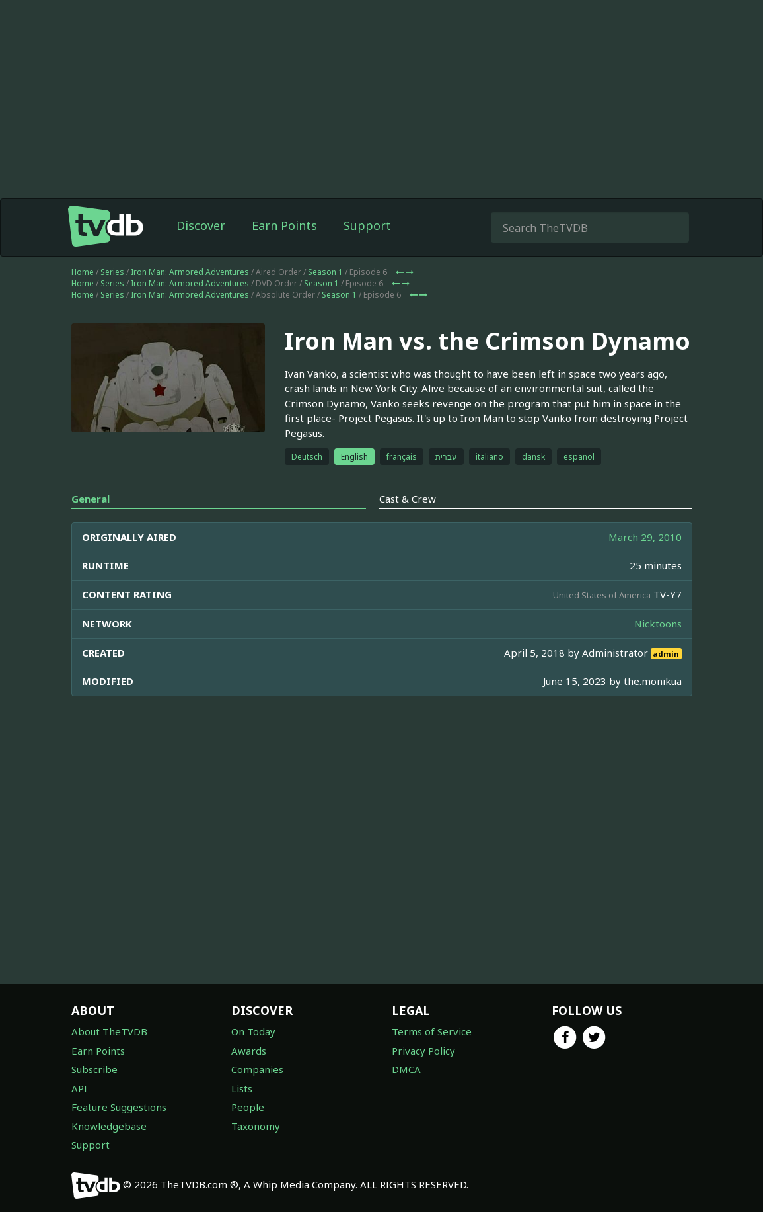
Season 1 (325, 298)
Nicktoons (658, 650)
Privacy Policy (423, 1050)
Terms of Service (432, 1031)
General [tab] (90, 525)
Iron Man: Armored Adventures (190, 298)
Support (367, 252)
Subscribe (94, 1069)
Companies (257, 1069)
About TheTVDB (109, 1031)
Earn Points (284, 252)
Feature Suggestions (118, 1106)
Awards (248, 1050)
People (247, 1106)
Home (82, 298)
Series (112, 298)
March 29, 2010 (645, 563)
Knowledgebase (109, 1126)
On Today (253, 1031)
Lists (241, 1088)
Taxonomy (255, 1126)
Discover (200, 252)
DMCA (406, 1069)
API (79, 1088)
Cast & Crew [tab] (407, 525)
